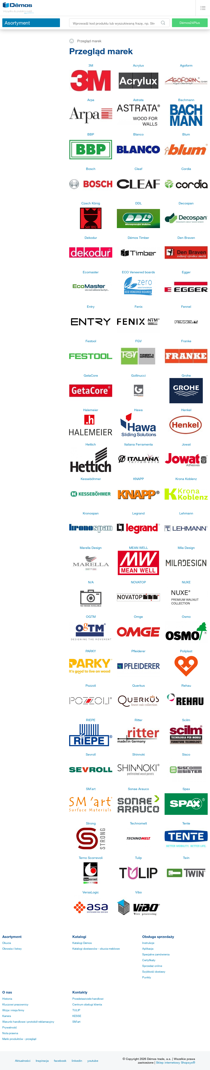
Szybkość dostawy (153, 971)
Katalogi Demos (82, 943)
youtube (92, 1060)
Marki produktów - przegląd (19, 1039)
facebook (60, 1060)
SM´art (76, 1021)
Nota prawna (10, 1033)
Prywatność (9, 1027)
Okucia (6, 943)
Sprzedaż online (152, 966)
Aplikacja (147, 948)
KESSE (76, 1016)
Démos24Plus (190, 23)
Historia (7, 998)
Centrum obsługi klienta (87, 1004)
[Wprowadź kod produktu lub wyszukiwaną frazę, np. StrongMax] (119, 23)
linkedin (77, 1060)
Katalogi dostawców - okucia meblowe (96, 948)
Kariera (6, 1016)
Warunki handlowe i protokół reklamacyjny (28, 1021)
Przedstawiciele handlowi (88, 998)
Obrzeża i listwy (12, 948)
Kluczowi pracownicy (15, 1004)
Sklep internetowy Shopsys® (175, 1062)
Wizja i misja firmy (13, 1010)
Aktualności (22, 1060)
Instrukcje (148, 943)
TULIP (76, 1010)
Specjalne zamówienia (155, 954)
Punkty (146, 977)
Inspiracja (42, 1060)
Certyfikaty (148, 960)
